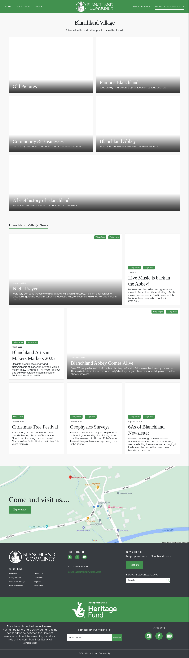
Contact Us (38, 573)
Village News (100, 237)
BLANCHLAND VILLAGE (169, 6)
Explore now (20, 509)
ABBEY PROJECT (140, 6)
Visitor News (114, 237)
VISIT (8, 6)
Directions (38, 577)
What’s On (38, 586)
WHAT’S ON (23, 6)
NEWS (38, 6)
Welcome (13, 573)
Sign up (135, 564)
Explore (37, 581)
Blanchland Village (17, 581)
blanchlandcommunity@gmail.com (84, 572)
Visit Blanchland (16, 586)
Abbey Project (134, 268)
